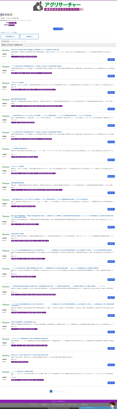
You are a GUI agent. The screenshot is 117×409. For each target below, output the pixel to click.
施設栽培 (23, 206)
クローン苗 (19, 345)
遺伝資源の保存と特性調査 (17, 233)
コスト (24, 258)
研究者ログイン (45, 404)
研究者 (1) (29, 36)
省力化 (24, 89)
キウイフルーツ (15, 56)
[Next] (68, 391)
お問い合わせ (84, 404)
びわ (43, 345)
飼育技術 (22, 329)
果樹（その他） (12, 22)
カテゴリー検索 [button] (57, 28)
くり (24, 73)
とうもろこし (18, 224)
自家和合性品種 (23, 294)
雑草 (20, 276)
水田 (17, 156)
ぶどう (34, 240)
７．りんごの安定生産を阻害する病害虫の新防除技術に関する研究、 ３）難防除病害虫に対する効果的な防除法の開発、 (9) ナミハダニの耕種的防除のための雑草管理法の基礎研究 (54, 268)
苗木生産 (25, 156)
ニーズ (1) (23, 41)
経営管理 (22, 56)
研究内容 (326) (5, 41)
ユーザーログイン (34, 404)
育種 (13, 73)
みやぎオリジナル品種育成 (17, 82)
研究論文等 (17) (15, 41)
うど (16, 73)
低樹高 (20, 361)
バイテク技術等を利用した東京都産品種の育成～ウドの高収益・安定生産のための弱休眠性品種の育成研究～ (36, 66)
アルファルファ (15, 329)
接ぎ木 (32, 258)
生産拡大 (39, 105)
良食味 (32, 122)
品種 (50, 73)
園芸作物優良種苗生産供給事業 (18, 99)
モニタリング (40, 379)
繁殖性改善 (11, 25)
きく (25, 105)
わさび (46, 240)
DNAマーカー (39, 73)
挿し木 (18, 122)
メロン (39, 240)
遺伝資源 (17, 240)
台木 (20, 156)
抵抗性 (32, 345)
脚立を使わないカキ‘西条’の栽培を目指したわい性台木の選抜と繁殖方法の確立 (29, 355)
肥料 (13, 89)
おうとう (17, 294)
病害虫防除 (45, 294)
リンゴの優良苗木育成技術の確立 (19, 148)
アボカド (14, 122)
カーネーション (19, 105)
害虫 (17, 276)
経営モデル (19, 258)
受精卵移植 (27, 56)
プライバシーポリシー (73, 404)
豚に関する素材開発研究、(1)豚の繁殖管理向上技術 (23, 322)
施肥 (28, 89)
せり (31, 89)
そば (21, 240)
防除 (30, 276)
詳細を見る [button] (111, 59)
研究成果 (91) (10, 36)
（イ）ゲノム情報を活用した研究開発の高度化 (22, 371)
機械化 (20, 73)
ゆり (56, 105)
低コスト (36, 89)
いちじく (14, 345)
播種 (40, 89)
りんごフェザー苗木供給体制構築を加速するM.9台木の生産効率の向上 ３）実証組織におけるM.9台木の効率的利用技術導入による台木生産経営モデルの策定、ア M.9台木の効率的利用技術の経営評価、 (62, 250)
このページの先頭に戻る (58, 401)
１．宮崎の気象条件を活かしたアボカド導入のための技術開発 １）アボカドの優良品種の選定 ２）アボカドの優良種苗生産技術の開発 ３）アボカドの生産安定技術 (51, 115)
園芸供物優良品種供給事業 (17, 182)
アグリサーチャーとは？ (58, 404)
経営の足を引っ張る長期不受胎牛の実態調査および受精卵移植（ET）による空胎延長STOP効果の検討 (35, 49)
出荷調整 (28, 73)
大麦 (13, 224)
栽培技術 (30, 312)
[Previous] (48, 391)
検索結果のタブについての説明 (8, 32)
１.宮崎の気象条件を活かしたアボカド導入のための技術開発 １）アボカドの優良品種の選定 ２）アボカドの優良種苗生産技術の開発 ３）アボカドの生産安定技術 (49, 199)
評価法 (30, 379)
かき (13, 361)
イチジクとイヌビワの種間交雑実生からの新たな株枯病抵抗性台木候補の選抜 (29, 338)
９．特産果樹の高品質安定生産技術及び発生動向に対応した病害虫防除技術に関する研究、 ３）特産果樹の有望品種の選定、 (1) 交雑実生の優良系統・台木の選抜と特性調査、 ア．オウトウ (58, 286)
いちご (20, 89)
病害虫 (13, 276)
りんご (53, 89)
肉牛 (23, 224)
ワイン (36, 224)
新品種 (32, 73)
